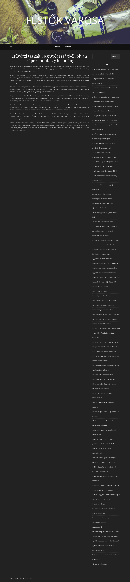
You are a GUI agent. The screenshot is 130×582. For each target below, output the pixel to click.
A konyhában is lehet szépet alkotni (104, 120)
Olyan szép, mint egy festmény (103, 490)
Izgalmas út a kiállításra (100, 370)
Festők (58, 47)
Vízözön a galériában (99, 564)
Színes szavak (97, 527)
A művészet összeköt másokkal (103, 143)
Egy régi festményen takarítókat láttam (106, 277)
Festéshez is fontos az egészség (104, 300)
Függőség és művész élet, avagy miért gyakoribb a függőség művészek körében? (106, 333)
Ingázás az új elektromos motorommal (105, 365)
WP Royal (29, 578)
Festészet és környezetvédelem (103, 305)
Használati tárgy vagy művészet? (104, 351)
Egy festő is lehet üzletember (102, 259)
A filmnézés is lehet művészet (103, 102)
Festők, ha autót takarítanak (102, 324)
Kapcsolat (70, 47)
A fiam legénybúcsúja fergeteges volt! (105, 97)
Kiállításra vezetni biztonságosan (103, 379)
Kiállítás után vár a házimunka (102, 375)
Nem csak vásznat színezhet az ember (105, 485)
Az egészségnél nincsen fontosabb (104, 226)
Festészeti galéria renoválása (102, 310)
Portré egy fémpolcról (100, 504)
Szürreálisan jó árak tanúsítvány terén (105, 532)
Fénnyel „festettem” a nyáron (102, 296)
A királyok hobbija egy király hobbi (104, 115)
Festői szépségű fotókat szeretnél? (105, 319)
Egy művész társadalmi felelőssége (104, 273)
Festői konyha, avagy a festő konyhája (105, 314)
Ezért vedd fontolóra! (99, 291)
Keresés (115, 56)
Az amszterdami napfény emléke (103, 222)
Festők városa (65, 20)
